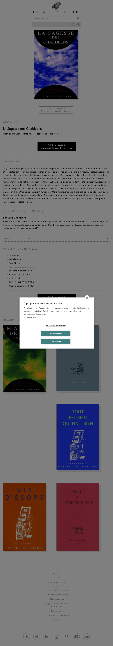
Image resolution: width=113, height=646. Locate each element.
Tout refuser (56, 341)
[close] (87, 297)
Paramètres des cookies (56, 325)
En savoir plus (30, 317)
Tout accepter (56, 333)
